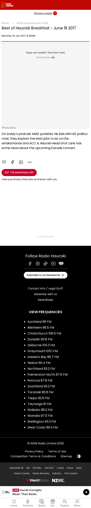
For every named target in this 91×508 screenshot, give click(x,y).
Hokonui (56, 473)
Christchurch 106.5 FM (44, 333)
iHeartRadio (45, 300)
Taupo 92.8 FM (38, 398)
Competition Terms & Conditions (33, 456)
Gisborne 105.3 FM (41, 345)
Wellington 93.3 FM (42, 421)
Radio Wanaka (41, 473)
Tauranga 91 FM (39, 404)
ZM (27, 467)
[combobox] (29, 162)
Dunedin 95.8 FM (40, 339)
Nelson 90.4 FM (39, 363)
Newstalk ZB (16, 467)
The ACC (49, 467)
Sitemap (66, 456)
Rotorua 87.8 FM (40, 380)
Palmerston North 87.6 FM (48, 374)
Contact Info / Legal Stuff (45, 288)
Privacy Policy (34, 451)
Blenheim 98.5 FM (41, 327)
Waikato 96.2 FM (40, 410)
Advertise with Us (45, 294)
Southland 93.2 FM (41, 386)
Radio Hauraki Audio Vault (32, 23)
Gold (78, 467)
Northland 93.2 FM (41, 368)
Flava (70, 467)
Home (5, 23)
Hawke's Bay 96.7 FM (43, 357)
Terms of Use (57, 451)
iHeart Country (22, 473)
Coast (60, 467)
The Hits (37, 467)
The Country (70, 473)
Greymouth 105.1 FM (43, 351)
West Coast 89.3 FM (43, 427)
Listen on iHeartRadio (45, 492)
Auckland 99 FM (39, 321)
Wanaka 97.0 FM (40, 415)
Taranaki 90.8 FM (40, 392)
